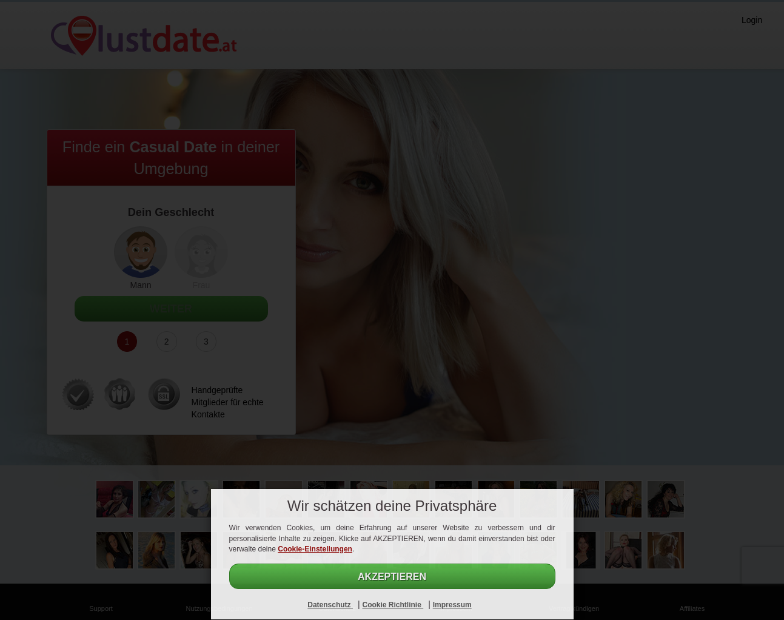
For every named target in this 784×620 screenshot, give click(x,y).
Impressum (452, 605)
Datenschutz (330, 605)
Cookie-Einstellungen (315, 549)
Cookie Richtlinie (392, 605)
